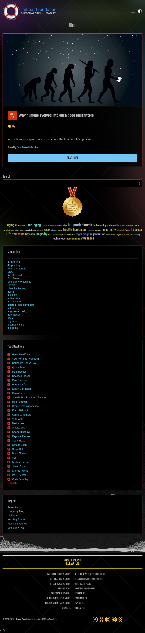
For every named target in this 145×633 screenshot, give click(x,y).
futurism (34, 148)
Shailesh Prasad (21, 375)
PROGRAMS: (79, 598)
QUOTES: (77, 608)
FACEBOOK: (51, 574)
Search (138, 183)
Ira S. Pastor (19, 474)
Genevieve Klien (21, 354)
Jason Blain (19, 466)
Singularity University (19, 281)
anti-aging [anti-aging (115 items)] (34, 225)
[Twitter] (101, 619)
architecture (14, 301)
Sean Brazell (19, 440)
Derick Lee (18, 423)
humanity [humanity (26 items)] (91, 230)
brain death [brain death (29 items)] (129, 226)
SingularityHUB (15, 527)
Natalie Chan (19, 444)
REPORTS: (78, 594)
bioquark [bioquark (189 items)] (74, 225)
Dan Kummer (19, 401)
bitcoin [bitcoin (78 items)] (112, 225)
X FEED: (53, 584)
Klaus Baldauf (20, 410)
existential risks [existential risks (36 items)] (30, 230)
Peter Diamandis (16, 268)
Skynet (11, 285)
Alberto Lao (18, 427)
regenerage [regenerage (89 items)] (82, 234)
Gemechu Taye (20, 384)
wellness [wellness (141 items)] (88, 239)
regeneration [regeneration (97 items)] (97, 234)
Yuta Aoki (17, 419)
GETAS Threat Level (72, 562)
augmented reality (17, 311)
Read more (72, 158)
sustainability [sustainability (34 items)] (135, 235)
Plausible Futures (17, 523)
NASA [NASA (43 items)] (50, 234)
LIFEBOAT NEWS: (81, 574)
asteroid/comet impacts (20, 304)
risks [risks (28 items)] (113, 235)
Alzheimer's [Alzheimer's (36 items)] (22, 226)
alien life (12, 294)
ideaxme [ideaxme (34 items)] (98, 230)
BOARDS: (78, 589)
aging (10, 291)
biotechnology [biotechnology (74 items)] (100, 225)
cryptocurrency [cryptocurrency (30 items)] (9, 230)
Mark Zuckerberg (16, 288)
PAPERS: (77, 603)
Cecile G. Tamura (21, 414)
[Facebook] (95, 619)
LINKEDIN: (53, 579)
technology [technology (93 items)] (59, 239)
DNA (10, 271)
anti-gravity (13, 298)
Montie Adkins (20, 470)
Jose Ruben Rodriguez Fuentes (29, 397)
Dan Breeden (19, 371)
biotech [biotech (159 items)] (87, 225)
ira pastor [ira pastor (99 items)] (136, 230)
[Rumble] (120, 619)
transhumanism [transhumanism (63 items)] (74, 238)
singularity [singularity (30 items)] (119, 235)
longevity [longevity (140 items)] (41, 234)
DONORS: (61, 589)
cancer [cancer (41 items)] (136, 225)
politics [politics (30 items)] (64, 235)
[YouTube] (114, 619)
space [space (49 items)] (126, 234)
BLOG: (76, 584)
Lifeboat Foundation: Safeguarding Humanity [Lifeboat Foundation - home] (65, 11)
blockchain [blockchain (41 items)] (120, 225)
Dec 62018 (12, 115)
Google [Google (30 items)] (60, 230)
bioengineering (15, 324)
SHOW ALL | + (12, 483)
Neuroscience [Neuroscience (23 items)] (57, 235)
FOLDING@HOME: (53, 598)
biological (12, 327)
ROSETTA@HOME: (52, 603)
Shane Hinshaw (21, 431)
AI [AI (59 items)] (16, 225)
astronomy (13, 308)
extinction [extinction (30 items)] (40, 230)
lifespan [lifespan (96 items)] (30, 234)
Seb (14, 457)
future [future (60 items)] (47, 230)
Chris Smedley (20, 479)
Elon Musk (13, 278)
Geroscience (14, 507)
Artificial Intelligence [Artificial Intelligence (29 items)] (49, 226)
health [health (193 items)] (67, 229)
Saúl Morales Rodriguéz (25, 358)
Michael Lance (20, 462)
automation (13, 314)
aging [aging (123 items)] (10, 225)
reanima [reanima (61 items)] (71, 234)
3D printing (13, 261)
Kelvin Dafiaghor (21, 388)
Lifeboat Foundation (22, 619)
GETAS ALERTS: (80, 579)
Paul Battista (19, 380)
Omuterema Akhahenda (25, 406)
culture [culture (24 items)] (17, 230)
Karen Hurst (18, 393)
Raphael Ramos (21, 436)
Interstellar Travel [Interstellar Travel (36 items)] (123, 230)
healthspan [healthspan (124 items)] (80, 230)
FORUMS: (64, 608)
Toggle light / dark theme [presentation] (140, 11)
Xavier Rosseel (23, 148)
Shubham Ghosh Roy (24, 362)
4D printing (13, 265)
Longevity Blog (15, 511)
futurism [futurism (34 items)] (54, 230)
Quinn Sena (18, 367)
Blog (72, 25)
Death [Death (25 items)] (21, 230)
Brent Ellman (19, 453)
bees (10, 318)
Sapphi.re (53, 619)
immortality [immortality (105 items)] (109, 230)
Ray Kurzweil (14, 275)
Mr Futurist (13, 515)
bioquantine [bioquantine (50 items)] (62, 225)
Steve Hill (17, 449)
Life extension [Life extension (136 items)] (15, 234)
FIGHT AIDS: (56, 594)
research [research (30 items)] (109, 235)
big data (12, 321)
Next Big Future (16, 519)
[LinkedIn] (107, 619)
